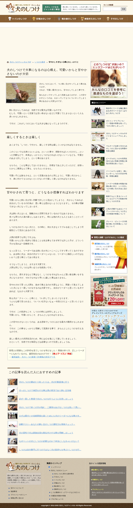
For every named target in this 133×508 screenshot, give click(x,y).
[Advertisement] (66, 41)
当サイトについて (17, 488)
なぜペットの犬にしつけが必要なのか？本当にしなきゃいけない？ (49, 441)
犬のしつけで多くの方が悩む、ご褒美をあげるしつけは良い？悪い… (50, 407)
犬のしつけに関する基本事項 (64, 474)
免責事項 (14, 491)
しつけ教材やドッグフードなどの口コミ (65, 492)
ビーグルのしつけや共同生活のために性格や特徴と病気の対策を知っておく (116, 161)
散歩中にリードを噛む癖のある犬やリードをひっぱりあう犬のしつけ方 (116, 110)
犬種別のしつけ (97, 479)
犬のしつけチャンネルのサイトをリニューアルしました (116, 136)
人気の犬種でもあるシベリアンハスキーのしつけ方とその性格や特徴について (116, 211)
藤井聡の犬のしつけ (102, 254)
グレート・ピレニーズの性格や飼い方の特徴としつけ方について (116, 224)
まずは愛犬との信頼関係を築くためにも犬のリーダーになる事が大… (50, 416)
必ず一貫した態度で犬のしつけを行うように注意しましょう (46, 399)
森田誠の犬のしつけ (102, 244)
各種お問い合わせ (17, 498)
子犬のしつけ (58, 477)
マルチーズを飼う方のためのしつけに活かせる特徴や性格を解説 (116, 148)
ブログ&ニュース (57, 499)
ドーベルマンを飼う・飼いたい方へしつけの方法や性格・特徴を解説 (116, 173)
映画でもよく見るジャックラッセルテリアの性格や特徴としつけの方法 (116, 198)
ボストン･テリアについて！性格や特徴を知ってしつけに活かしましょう (116, 123)
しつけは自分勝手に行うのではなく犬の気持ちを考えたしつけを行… (50, 450)
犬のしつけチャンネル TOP (20, 62)
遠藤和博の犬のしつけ (103, 264)
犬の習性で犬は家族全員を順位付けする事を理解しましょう (46, 433)
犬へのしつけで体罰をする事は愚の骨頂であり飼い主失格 (45, 390)
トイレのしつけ (59, 480)
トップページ (56, 467)
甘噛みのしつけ (59, 483)
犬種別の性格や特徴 (58, 496)
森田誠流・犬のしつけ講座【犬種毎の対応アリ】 (34, 357)
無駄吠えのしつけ (60, 489)
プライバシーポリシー (19, 495)
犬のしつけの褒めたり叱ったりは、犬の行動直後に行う (44, 382)
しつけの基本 (40, 62)
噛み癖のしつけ (59, 486)
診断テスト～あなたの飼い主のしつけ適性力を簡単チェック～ (47, 424)
